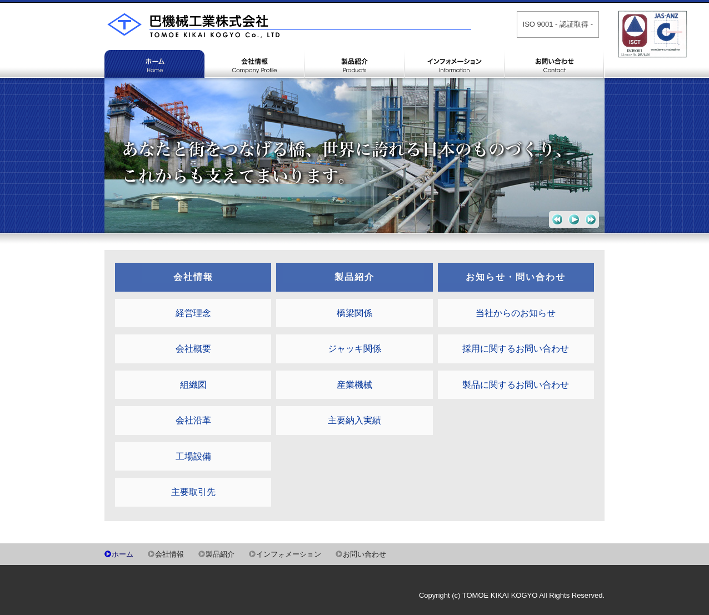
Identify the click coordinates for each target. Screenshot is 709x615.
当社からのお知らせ (516, 313)
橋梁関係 (354, 313)
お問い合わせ (555, 89)
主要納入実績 (354, 420)
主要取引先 (193, 492)
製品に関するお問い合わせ (515, 384)
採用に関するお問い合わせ (515, 348)
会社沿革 (193, 420)
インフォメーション (455, 89)
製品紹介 (354, 89)
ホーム (154, 89)
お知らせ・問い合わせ (516, 277)
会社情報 (254, 89)
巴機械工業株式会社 (287, 30)
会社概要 (193, 348)
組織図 (193, 384)
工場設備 (193, 456)
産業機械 (354, 384)
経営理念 (193, 313)
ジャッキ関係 (354, 348)
